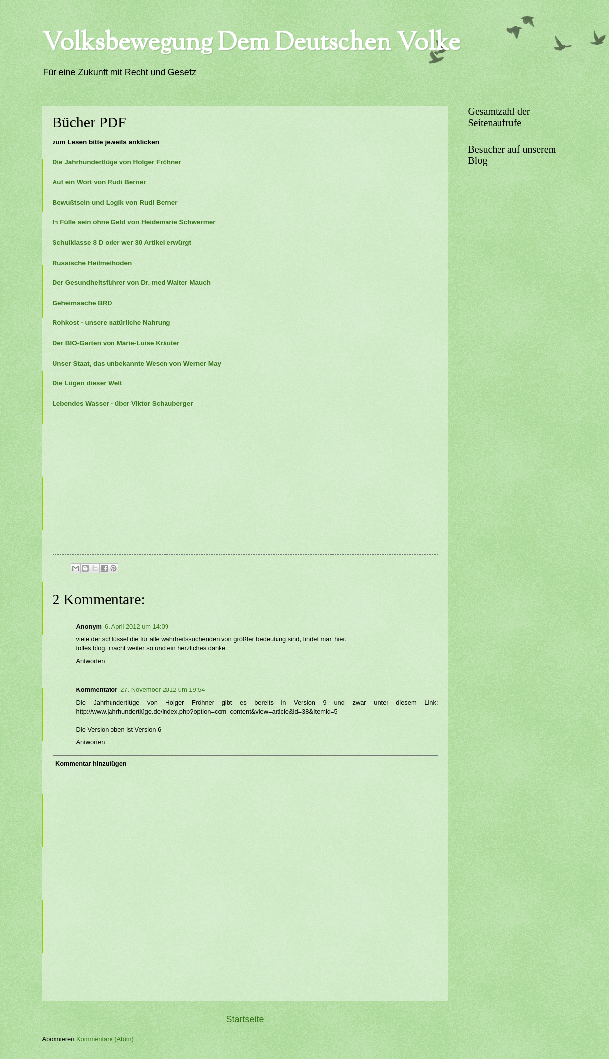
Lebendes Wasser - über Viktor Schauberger (123, 403)
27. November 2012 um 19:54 (162, 689)
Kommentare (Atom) (105, 1039)
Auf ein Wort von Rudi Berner (99, 182)
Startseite (245, 1019)
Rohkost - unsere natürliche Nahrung (111, 322)
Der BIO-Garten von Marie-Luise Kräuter (116, 343)
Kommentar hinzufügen (91, 763)
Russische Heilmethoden (94, 262)
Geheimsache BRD (82, 303)
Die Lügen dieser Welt (87, 383)
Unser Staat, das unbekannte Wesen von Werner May (137, 363)
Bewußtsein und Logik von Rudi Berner (115, 202)
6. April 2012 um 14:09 (136, 626)
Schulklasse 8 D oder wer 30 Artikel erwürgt (122, 242)
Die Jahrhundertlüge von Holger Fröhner (117, 162)
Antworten (90, 661)
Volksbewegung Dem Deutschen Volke (251, 43)
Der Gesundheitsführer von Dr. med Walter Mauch (132, 282)
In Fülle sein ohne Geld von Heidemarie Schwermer (134, 222)
